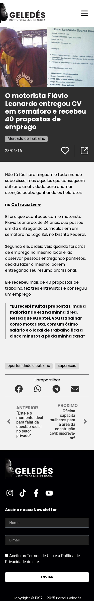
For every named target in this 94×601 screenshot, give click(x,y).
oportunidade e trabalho (29, 365)
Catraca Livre (26, 204)
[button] (19, 388)
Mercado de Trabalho (26, 138)
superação (67, 365)
